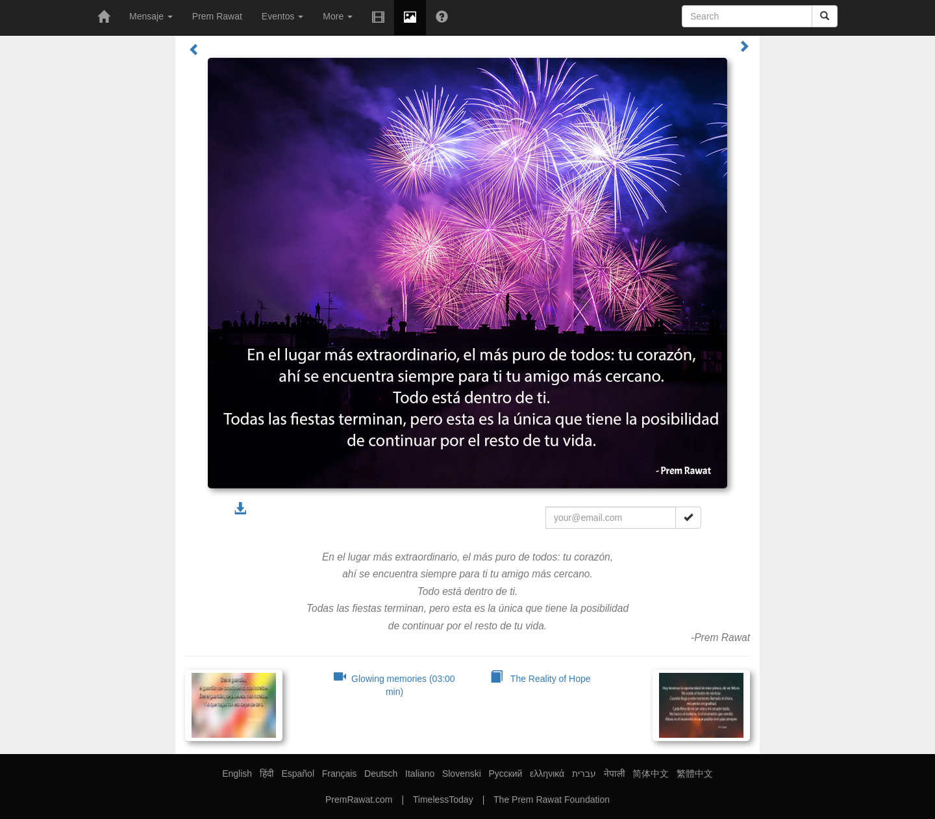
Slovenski (461, 773)
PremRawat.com (358, 799)
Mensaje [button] (151, 16)
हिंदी (267, 773)
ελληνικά (547, 773)
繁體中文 (695, 773)
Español (297, 773)
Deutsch (380, 773)
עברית (584, 773)
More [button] (338, 16)
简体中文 (650, 773)
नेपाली (614, 773)
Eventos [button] (282, 16)
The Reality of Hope (540, 679)
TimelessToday (443, 799)
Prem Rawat (217, 16)
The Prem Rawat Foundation (551, 799)
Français (339, 773)
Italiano (419, 773)
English (237, 773)
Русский (505, 773)
